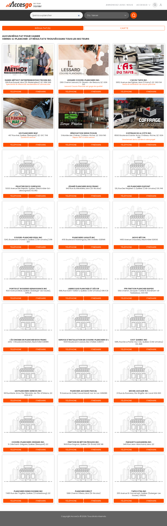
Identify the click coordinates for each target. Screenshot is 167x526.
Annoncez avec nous (119, 5)
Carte (124, 28)
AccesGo (143, 5)
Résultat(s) (42, 28)
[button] (106, 15)
